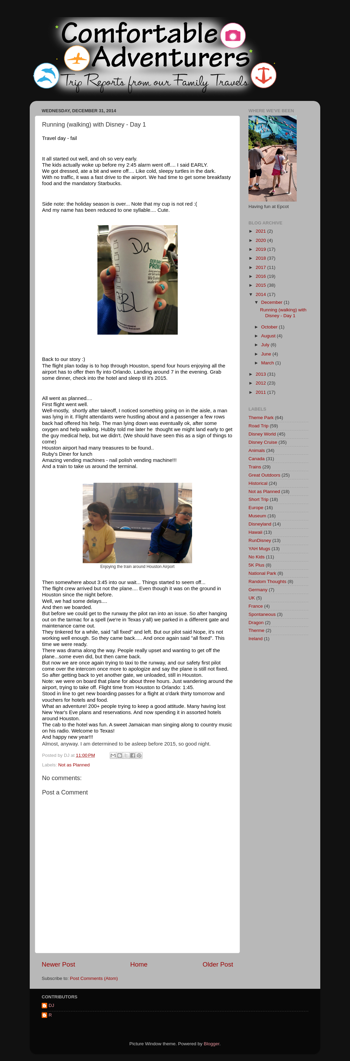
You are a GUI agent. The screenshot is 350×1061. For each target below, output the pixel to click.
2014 (261, 294)
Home (138, 964)
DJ (51, 1005)
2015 (261, 285)
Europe (256, 507)
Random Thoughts (267, 581)
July (266, 344)
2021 (261, 231)
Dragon (256, 622)
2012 (261, 383)
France (255, 606)
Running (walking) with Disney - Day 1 (283, 312)
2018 (261, 258)
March (268, 362)
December (272, 302)
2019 (261, 249)
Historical (258, 483)
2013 (261, 374)
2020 (261, 240)
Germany (258, 589)
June (266, 354)
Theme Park (261, 417)
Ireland (255, 638)
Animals (256, 450)
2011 (261, 392)
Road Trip (258, 425)
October (270, 326)
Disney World (262, 434)
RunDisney (259, 540)
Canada (256, 458)
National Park (262, 573)
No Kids (256, 556)
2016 (261, 276)
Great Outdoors (264, 475)
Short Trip (258, 499)
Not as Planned (74, 764)
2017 (261, 267)
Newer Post (58, 964)
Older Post (218, 964)
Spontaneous (262, 614)
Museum (257, 515)
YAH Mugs (259, 548)
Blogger (211, 1043)
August (269, 335)
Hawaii (255, 532)
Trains (254, 466)
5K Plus (256, 565)
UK (251, 597)
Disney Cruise (262, 442)
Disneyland (259, 524)
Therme (256, 630)
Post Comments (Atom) (94, 978)
